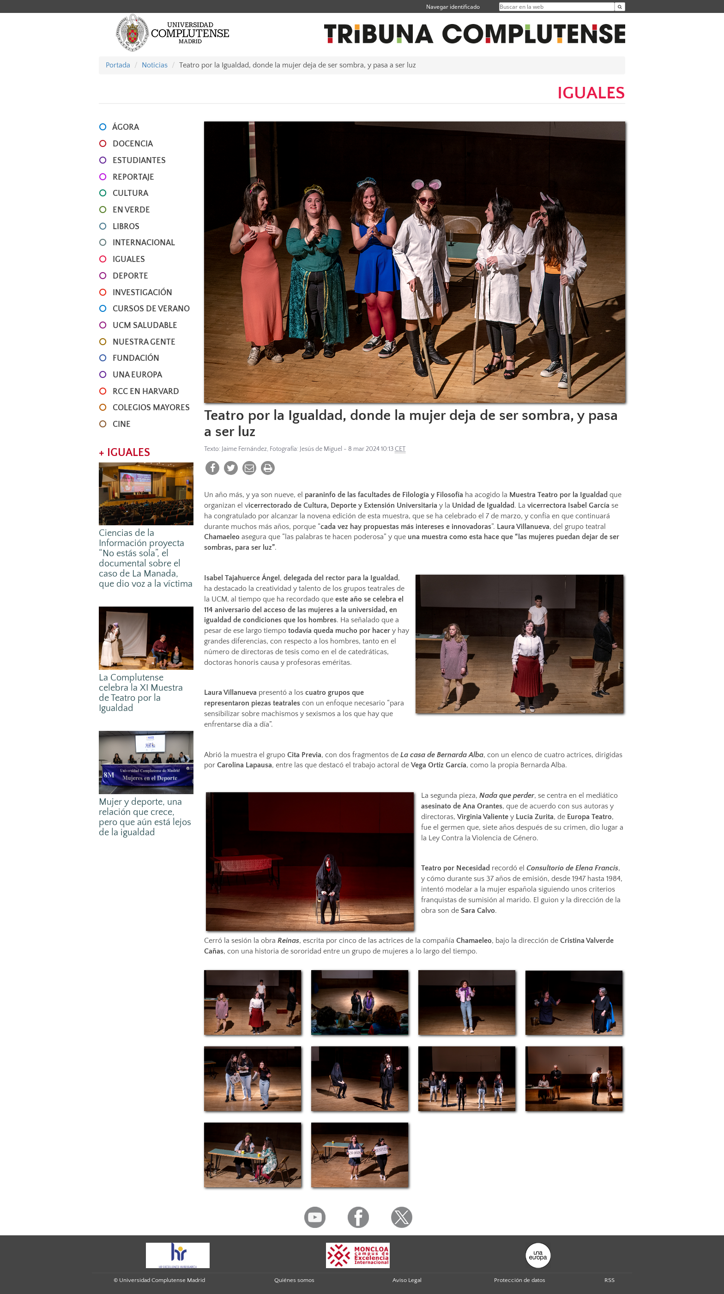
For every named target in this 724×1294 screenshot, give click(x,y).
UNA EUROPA (137, 375)
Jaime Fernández (244, 449)
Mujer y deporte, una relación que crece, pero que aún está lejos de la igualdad (145, 817)
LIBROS (126, 226)
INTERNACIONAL (144, 243)
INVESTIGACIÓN (142, 293)
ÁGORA (125, 127)
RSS (609, 1280)
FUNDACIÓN (136, 358)
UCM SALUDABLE (145, 325)
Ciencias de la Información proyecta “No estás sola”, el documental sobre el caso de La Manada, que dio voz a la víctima (146, 558)
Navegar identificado (453, 7)
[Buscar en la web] (620, 6)
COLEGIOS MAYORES (151, 408)
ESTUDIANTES (139, 160)
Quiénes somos (294, 1280)
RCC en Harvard (146, 391)
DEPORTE (130, 276)
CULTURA (130, 193)
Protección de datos (519, 1280)
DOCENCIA (133, 144)
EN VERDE (131, 210)
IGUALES (129, 259)
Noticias (155, 65)
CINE (122, 424)
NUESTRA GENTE (144, 342)
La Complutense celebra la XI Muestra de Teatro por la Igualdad (141, 693)
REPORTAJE (133, 177)
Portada (118, 65)
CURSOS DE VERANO (151, 309)
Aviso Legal (407, 1280)
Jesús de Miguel (321, 449)
